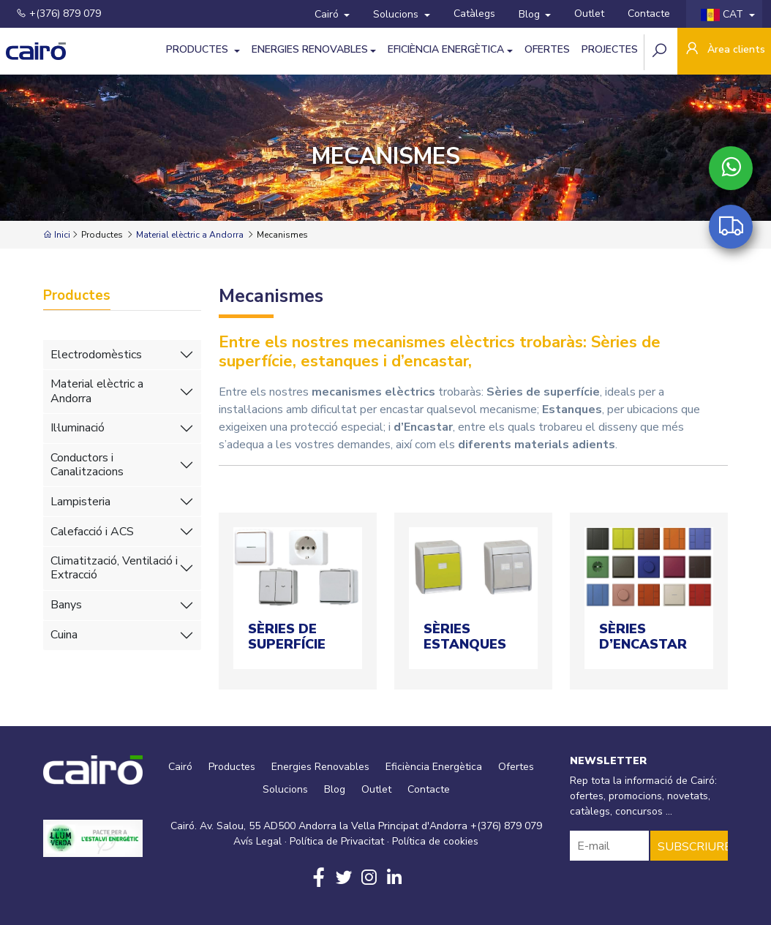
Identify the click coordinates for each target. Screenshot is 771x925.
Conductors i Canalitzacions (87, 465)
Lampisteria (80, 502)
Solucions (397, 14)
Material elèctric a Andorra (190, 235)
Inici (56, 235)
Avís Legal (257, 841)
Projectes (610, 49)
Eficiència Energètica (446, 49)
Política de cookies (435, 841)
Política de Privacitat (337, 841)
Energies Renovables (310, 49)
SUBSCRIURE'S (693, 847)
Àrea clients (724, 50)
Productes (198, 49)
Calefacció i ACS (92, 532)
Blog (531, 14)
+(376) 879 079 (58, 13)
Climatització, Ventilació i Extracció (114, 568)
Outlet (589, 13)
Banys (66, 605)
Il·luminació (77, 428)
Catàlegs (474, 13)
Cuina (64, 635)
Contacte (649, 13)
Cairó (328, 14)
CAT (723, 14)
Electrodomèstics (96, 355)
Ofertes (547, 49)
